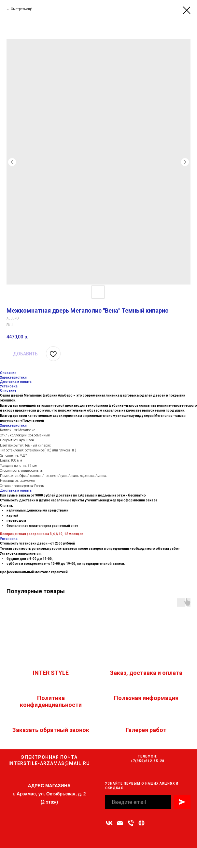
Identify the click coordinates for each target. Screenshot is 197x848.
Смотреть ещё (21, 9)
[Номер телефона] (131, 823)
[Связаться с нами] (141, 823)
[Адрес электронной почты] (120, 823)
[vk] (109, 823)
